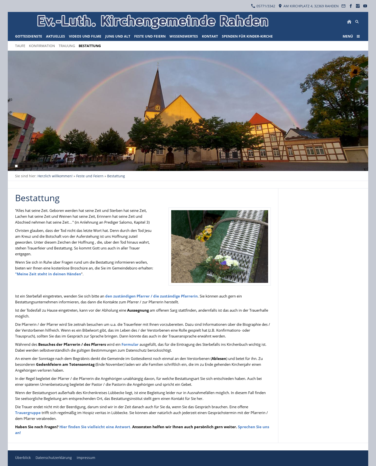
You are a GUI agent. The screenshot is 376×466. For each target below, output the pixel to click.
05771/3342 (263, 6)
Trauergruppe (28, 412)
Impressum (86, 457)
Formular (131, 344)
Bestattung (116, 176)
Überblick (23, 457)
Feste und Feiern (89, 176)
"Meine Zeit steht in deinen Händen (48, 273)
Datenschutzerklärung (54, 457)
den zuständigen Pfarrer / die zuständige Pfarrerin (151, 296)
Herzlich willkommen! (55, 176)
